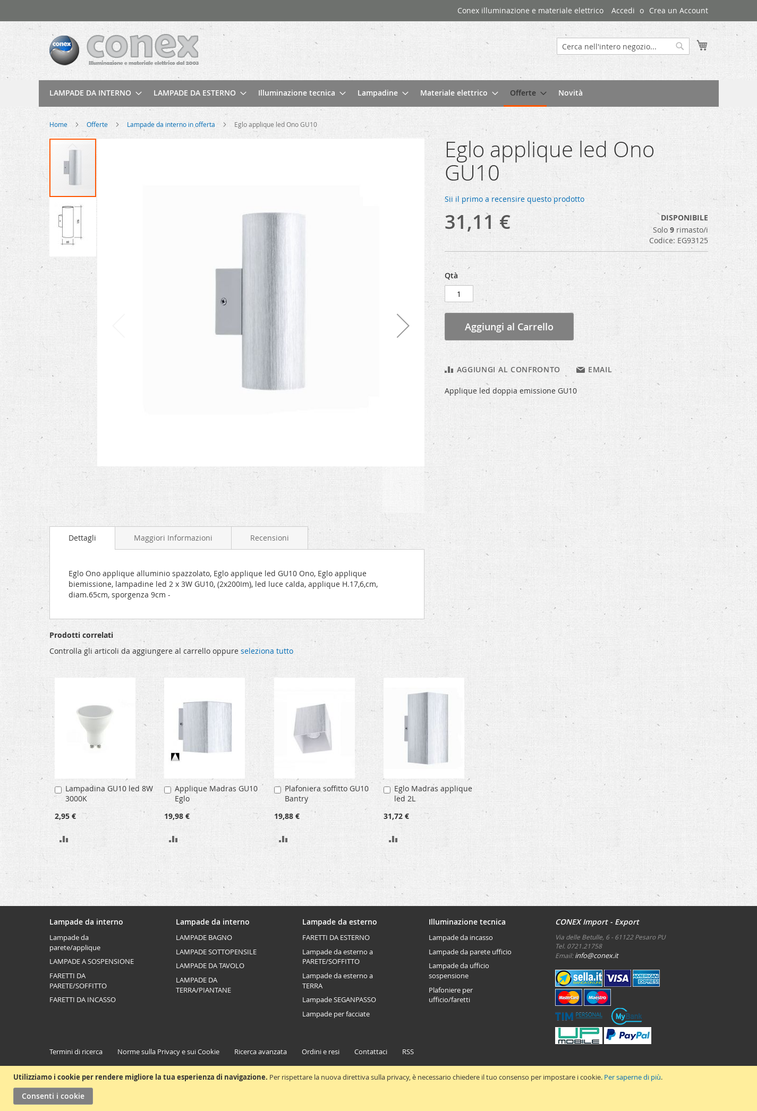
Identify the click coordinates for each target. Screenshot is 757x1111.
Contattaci (370, 1051)
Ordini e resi (320, 1051)
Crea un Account (678, 10)
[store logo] (124, 50)
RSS (408, 1051)
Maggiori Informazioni (173, 538)
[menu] (379, 93)
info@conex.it (596, 955)
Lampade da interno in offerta (171, 124)
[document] (379, 1088)
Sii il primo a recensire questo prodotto (514, 199)
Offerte (97, 124)
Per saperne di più (632, 1077)
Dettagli (82, 538)
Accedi (623, 10)
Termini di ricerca (76, 1051)
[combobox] (623, 46)
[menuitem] (92, 92)
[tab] (82, 538)
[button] (403, 325)
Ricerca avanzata (260, 1051)
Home (58, 124)
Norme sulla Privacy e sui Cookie (168, 1051)
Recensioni (269, 538)
